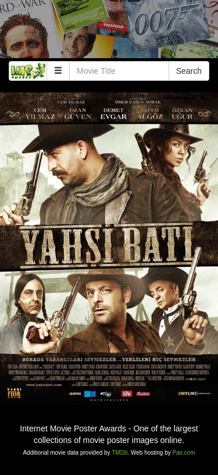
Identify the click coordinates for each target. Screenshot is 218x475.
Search (189, 71)
